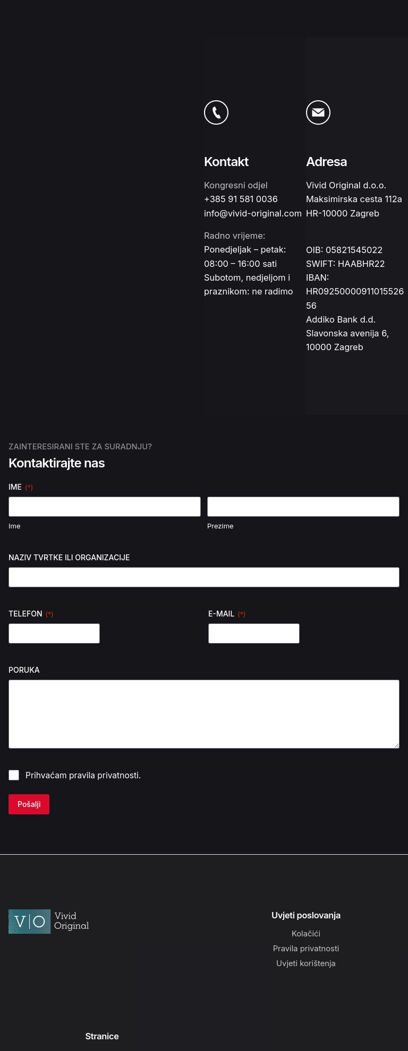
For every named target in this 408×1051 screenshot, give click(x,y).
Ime (14, 526)
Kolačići (306, 934)
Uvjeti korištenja (306, 963)
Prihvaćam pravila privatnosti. (83, 775)
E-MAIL (226, 614)
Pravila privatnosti (306, 948)
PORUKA (24, 669)
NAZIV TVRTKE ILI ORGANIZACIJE (69, 557)
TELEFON (31, 614)
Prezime (220, 526)
